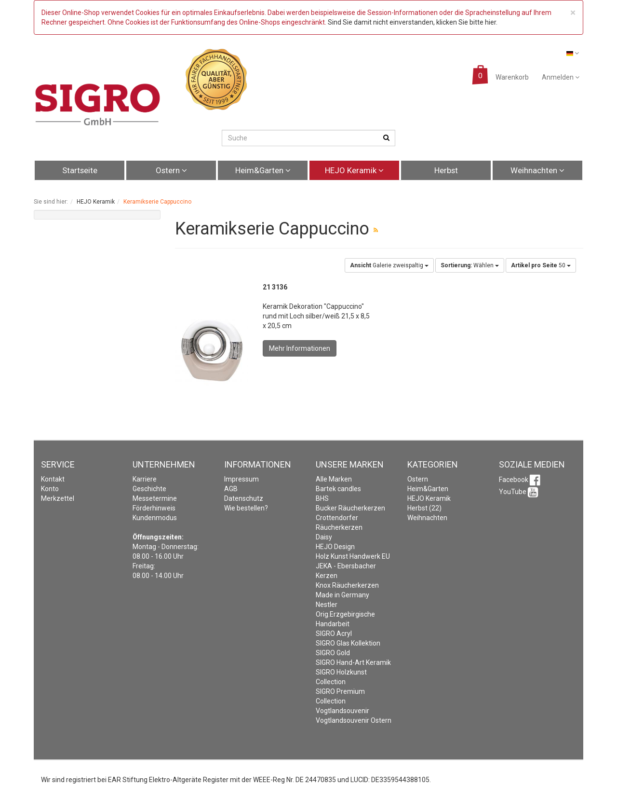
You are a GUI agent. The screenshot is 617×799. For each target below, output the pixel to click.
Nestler (326, 604)
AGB (231, 489)
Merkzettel (57, 498)
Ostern (171, 170)
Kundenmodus (155, 518)
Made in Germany (342, 595)
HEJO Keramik (354, 170)
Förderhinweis (154, 508)
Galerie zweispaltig (389, 265)
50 (541, 265)
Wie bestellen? (246, 508)
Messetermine (155, 498)
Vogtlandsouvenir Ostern (353, 720)
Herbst (446, 170)
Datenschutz (243, 498)
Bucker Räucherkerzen (350, 508)
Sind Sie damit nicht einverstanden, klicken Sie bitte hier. (412, 22)
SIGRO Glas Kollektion (348, 643)
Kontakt (53, 479)
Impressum (241, 479)
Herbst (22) (424, 508)
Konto (50, 489)
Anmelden (560, 77)
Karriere (145, 479)
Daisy (324, 537)
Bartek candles (338, 489)
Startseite (79, 170)
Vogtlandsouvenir (342, 711)
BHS (322, 498)
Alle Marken (334, 479)
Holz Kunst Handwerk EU (353, 556)
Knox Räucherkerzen (347, 585)
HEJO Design (335, 547)
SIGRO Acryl (334, 633)
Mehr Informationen (299, 348)
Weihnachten (537, 170)
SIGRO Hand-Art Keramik (353, 662)
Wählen (470, 265)
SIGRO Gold (333, 653)
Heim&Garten (263, 170)
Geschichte (149, 489)
